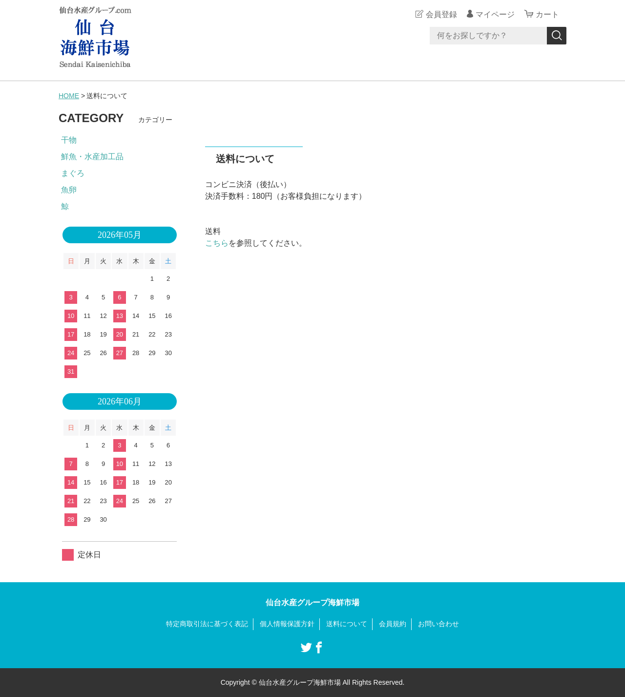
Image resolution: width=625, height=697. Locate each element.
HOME (69, 96)
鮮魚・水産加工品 (92, 156)
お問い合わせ (438, 624)
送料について (346, 624)
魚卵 (69, 190)
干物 (69, 140)
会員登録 (441, 14)
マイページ (495, 14)
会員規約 (392, 624)
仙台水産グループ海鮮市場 (312, 602)
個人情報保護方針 (287, 624)
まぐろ (72, 173)
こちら (217, 243)
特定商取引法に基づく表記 (207, 624)
